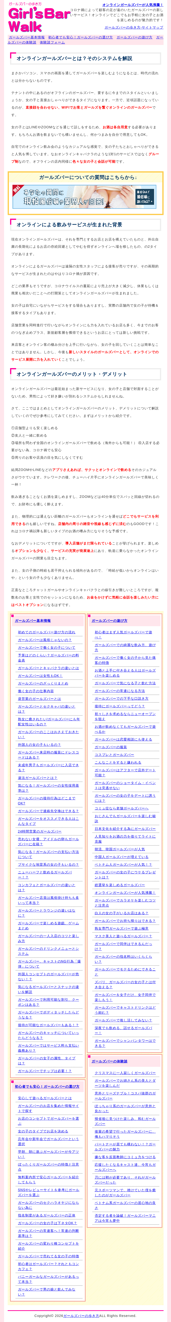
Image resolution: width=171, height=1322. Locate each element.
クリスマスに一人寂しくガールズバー (125, 1073)
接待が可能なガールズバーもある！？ (48, 1025)
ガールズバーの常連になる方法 (120, 691)
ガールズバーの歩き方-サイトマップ (134, 27)
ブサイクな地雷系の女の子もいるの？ (48, 864)
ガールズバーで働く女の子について (47, 647)
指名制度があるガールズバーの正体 (47, 1215)
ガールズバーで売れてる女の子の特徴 (48, 1256)
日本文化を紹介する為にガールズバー (125, 829)
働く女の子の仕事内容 (36, 691)
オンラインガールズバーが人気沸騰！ (133, 5)
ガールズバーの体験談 (110, 1061)
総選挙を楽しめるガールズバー (120, 885)
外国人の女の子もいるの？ (39, 745)
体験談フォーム (52, 42)
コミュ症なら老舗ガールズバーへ (122, 808)
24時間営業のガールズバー (40, 831)
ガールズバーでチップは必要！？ (45, 1071)
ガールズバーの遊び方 (135, 37)
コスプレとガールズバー (114, 755)
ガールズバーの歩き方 (81, 1316)
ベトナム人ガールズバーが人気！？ (123, 864)
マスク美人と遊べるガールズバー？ (123, 936)
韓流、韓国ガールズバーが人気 (120, 849)
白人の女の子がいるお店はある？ (122, 913)
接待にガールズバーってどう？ (120, 706)
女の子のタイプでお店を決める (43, 1131)
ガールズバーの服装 (111, 747)
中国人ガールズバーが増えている (122, 857)
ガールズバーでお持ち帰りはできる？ (125, 921)
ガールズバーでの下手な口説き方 (122, 698)
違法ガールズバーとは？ (38, 778)
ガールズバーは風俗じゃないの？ (45, 640)
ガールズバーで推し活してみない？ (123, 1020)
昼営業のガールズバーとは (39, 699)
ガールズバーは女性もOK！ (40, 676)
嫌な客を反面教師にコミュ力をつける (125, 1157)
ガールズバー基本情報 (27, 37)
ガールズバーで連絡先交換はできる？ (48, 811)
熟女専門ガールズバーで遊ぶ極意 (122, 928)
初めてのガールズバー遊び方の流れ (47, 632)
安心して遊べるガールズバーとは (45, 1098)
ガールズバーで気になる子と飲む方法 (125, 683)
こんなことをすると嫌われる (118, 762)
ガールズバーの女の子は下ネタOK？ (47, 1223)
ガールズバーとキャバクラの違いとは (48, 668)
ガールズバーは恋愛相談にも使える (123, 739)
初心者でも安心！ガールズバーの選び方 (80, 37)
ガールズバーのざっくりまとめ (43, 683)
